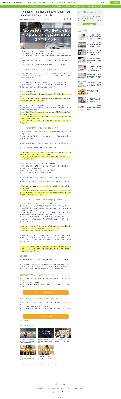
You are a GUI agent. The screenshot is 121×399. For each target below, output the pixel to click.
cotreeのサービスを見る (45, 316)
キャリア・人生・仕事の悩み (54, 6)
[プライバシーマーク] (53, 392)
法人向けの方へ (61, 2)
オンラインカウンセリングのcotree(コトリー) (27, 6)
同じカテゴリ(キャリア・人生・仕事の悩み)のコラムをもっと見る (39, 365)
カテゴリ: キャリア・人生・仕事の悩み (41, 19)
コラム (42, 6)
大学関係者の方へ (72, 2)
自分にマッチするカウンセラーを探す (46, 292)
